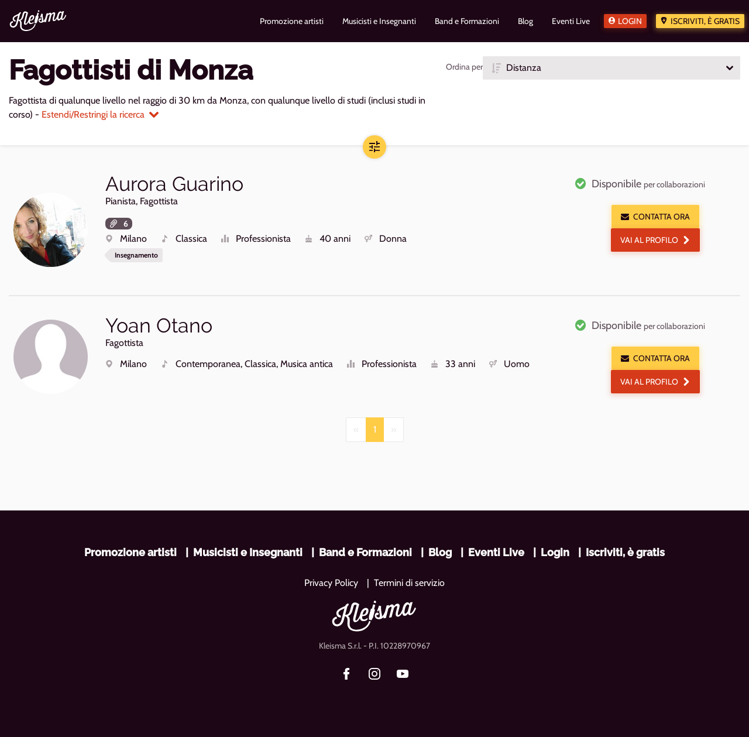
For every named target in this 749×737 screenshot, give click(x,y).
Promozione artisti (130, 552)
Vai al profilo (655, 240)
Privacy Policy (331, 582)
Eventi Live (496, 552)
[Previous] (356, 429)
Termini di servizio (409, 582)
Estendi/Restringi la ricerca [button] (100, 114)
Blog (440, 552)
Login (630, 21)
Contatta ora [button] (655, 216)
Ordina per (464, 66)
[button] (611, 68)
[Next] (393, 429)
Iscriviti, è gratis (705, 21)
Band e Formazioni (365, 552)
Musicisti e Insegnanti (248, 552)
